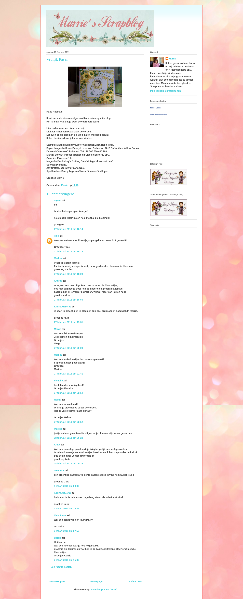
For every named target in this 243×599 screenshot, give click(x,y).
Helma (57, 399)
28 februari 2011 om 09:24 (68, 463)
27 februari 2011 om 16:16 (68, 251)
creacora (59, 470)
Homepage (96, 581)
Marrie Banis (155, 108)
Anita (57, 444)
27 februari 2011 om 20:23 (68, 348)
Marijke (58, 354)
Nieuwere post (57, 581)
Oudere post (135, 581)
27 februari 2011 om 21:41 (68, 373)
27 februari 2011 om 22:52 (68, 393)
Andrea (58, 280)
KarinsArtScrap (62, 306)
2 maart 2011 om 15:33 (66, 560)
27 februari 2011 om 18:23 (68, 274)
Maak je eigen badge (158, 114)
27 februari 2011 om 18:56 (68, 299)
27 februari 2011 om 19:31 (68, 322)
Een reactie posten (61, 567)
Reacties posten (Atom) (104, 589)
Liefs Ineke (60, 515)
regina (57, 200)
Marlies (58, 258)
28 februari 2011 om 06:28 (68, 437)
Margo (57, 329)
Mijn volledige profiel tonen (165, 91)
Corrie (57, 537)
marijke (58, 429)
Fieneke (58, 380)
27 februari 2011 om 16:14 (68, 229)
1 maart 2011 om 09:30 (66, 486)
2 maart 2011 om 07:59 (66, 531)
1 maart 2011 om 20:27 (66, 508)
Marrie (172, 58)
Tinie (56, 235)
